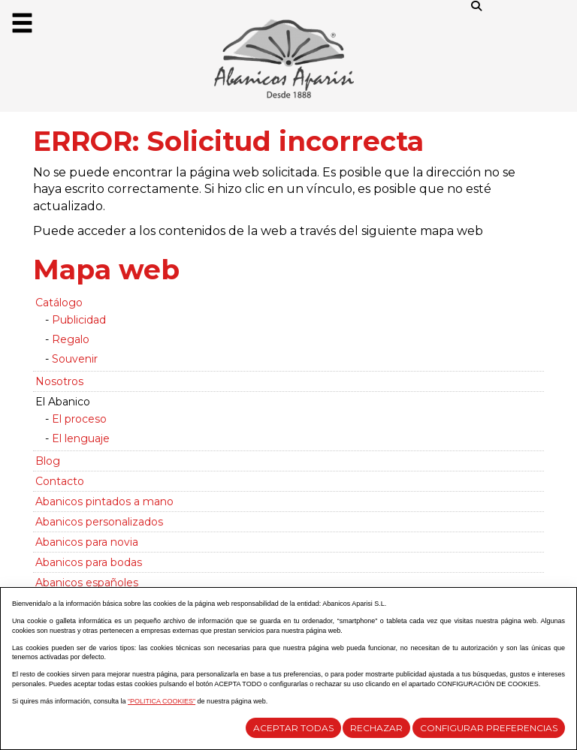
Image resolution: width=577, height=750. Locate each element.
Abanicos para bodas (88, 562)
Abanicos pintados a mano (104, 501)
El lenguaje (81, 438)
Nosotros (59, 381)
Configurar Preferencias (488, 727)
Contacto (59, 481)
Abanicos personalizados (99, 522)
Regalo (70, 339)
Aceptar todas (293, 727)
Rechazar (376, 727)
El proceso (79, 419)
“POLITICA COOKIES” (161, 701)
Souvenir (75, 359)
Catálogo (59, 302)
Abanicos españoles (86, 582)
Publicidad (79, 320)
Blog (47, 461)
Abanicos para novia (86, 542)
